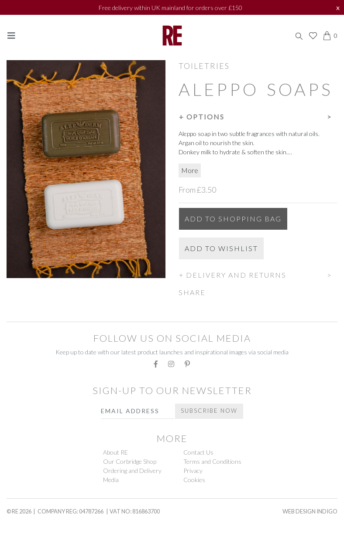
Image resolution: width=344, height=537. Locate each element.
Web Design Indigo (309, 511)
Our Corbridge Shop (129, 461)
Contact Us (198, 452)
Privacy (193, 470)
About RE (115, 452)
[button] (258, 115)
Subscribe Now (209, 410)
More (189, 170)
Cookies (194, 479)
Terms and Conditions (212, 461)
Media (111, 479)
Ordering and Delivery (132, 470)
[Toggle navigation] (11, 35)
